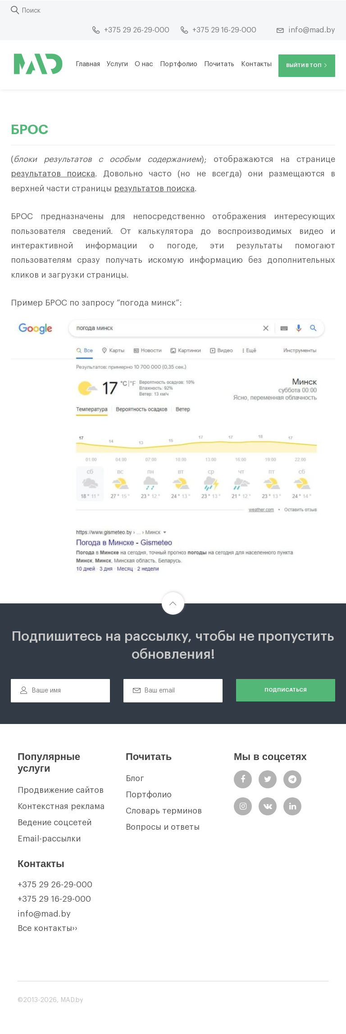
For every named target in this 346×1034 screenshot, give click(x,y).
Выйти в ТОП (307, 65)
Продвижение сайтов (61, 790)
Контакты (256, 64)
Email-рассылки (49, 839)
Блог (135, 778)
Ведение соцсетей (54, 822)
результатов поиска (53, 174)
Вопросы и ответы (163, 827)
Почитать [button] (219, 64)
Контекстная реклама (61, 806)
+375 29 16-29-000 (54, 899)
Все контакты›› (47, 928)
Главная (88, 64)
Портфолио (178, 64)
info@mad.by (44, 914)
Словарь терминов (164, 811)
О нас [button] (144, 64)
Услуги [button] (117, 64)
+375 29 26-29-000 (55, 885)
